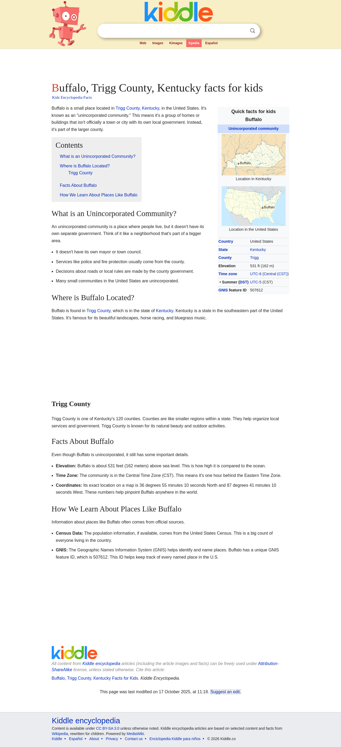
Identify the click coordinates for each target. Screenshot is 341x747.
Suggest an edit (225, 692)
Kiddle (57, 739)
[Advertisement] (170, 64)
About (94, 739)
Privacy (112, 739)
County (225, 257)
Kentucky (258, 249)
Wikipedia (60, 734)
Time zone (227, 274)
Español (211, 43)
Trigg (254, 257)
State (223, 249)
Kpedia (194, 43)
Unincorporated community (254, 128)
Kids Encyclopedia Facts (72, 97)
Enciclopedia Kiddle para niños (174, 739)
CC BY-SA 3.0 (107, 728)
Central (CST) (275, 274)
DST (243, 282)
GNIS (223, 290)
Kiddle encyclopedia (101, 663)
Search (252, 31)
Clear (241, 30)
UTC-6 (255, 274)
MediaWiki (135, 734)
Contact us (134, 739)
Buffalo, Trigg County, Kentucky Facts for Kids (95, 678)
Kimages (175, 43)
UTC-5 (255, 282)
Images (157, 43)
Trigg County (128, 108)
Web (143, 43)
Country (225, 241)
